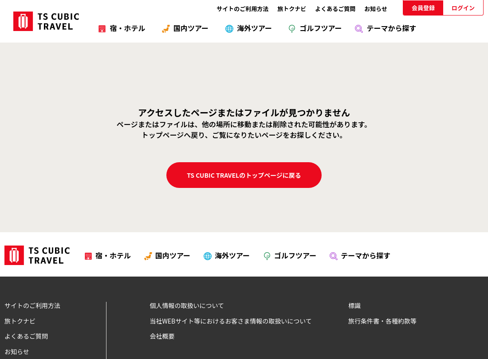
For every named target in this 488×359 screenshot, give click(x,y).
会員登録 (423, 8)
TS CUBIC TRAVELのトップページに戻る (244, 175)
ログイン (463, 8)
